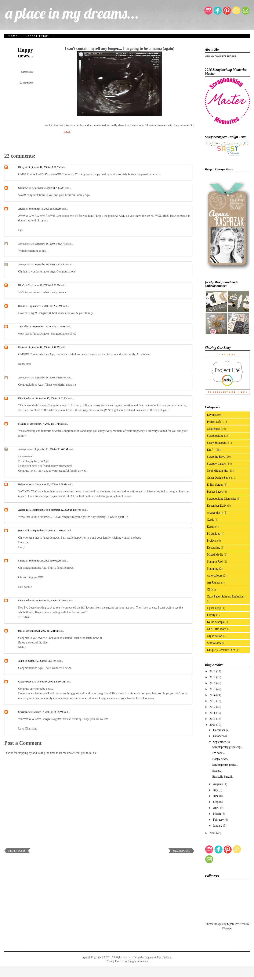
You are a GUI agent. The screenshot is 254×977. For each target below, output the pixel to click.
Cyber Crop (214, 608)
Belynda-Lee (24, 484)
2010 (213, 718)
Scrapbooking (215, 435)
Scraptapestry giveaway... (227, 747)
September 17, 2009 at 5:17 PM (46, 423)
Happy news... (25, 52)
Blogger (227, 928)
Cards (210, 519)
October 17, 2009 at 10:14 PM (48, 711)
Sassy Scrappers (216, 442)
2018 (213, 671)
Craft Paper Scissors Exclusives (226, 596)
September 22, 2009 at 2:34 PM (65, 509)
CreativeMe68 (25, 681)
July (216, 790)
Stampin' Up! (215, 561)
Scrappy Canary (216, 463)
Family (211, 615)
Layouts (212, 414)
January (218, 825)
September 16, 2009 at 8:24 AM (51, 243)
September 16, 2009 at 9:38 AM (44, 285)
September (219, 742)
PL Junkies (213, 533)
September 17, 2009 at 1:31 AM (51, 398)
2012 (213, 707)
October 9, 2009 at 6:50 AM (51, 681)
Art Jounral (213, 582)
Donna (21, 305)
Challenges (213, 428)
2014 (213, 695)
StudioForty (214, 643)
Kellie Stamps (215, 622)
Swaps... (217, 770)
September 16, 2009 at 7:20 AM (44, 167)
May (216, 801)
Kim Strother (25, 398)
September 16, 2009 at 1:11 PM (44, 347)
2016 (213, 683)
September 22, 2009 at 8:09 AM (51, 484)
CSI (209, 589)
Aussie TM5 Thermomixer (31, 509)
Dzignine (149, 957)
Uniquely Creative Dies (221, 650)
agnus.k (86, 957)
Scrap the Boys (216, 456)
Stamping (212, 568)
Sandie (21, 560)
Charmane (23, 711)
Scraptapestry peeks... (225, 764)
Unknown (23, 187)
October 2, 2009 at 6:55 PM (42, 660)
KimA (21, 285)
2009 (213, 724)
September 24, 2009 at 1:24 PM (42, 630)
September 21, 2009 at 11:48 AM (52, 449)
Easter (210, 526)
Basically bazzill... (223, 776)
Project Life (214, 421)
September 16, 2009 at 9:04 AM (51, 264)
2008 (213, 833)
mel (20, 630)
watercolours (214, 575)
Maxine (22, 423)
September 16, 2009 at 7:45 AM (48, 187)
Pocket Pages (215, 491)
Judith (21, 660)
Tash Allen (23, 326)
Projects (212, 540)
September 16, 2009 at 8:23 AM (45, 208)
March (217, 813)
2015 (213, 689)
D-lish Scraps (215, 484)
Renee (21, 347)
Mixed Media (215, 554)
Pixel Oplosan (164, 957)
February (218, 819)
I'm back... (218, 753)
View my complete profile (220, 56)
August (217, 784)
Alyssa (21, 208)
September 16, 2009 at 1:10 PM (49, 326)
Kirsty (21, 167)
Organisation (214, 636)
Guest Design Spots (218, 477)
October (218, 736)
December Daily (216, 505)
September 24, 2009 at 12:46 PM (52, 600)
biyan (230, 924)
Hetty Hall (23, 530)
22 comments (26, 82)
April (216, 807)
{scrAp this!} (37, 36)
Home (13, 36)
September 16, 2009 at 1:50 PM (51, 377)
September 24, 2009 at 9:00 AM (45, 560)
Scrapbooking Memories (221, 498)
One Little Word (216, 629)
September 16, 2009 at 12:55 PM (46, 305)
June (216, 796)
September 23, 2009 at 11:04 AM (50, 530)
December (219, 730)
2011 (213, 712)
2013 (213, 701)
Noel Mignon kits (217, 470)
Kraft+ (211, 449)
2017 (213, 677)
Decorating (213, 547)
